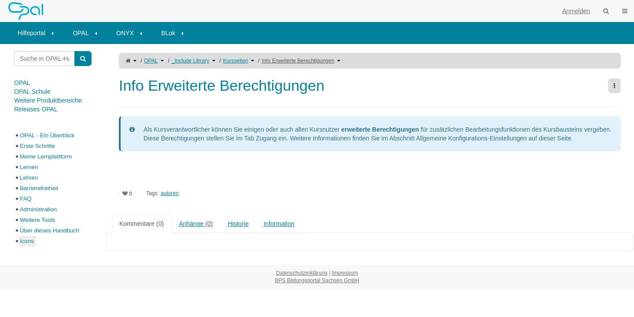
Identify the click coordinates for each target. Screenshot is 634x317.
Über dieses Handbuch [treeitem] (49, 230)
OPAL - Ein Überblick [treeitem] (47, 135)
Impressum (345, 273)
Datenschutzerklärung (302, 273)
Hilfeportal (31, 33)
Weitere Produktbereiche (48, 100)
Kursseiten (235, 61)
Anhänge (196, 223)
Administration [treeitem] (38, 209)
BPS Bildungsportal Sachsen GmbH (317, 280)
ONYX (125, 33)
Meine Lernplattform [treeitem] (46, 156)
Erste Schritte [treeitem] (37, 146)
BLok (168, 33)
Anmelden (576, 11)
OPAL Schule (32, 91)
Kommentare (141, 223)
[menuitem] (38, 33)
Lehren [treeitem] (29, 177)
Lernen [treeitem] (29, 167)
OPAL (80, 33)
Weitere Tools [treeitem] (37, 220)
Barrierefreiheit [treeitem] (39, 188)
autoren (170, 193)
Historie (238, 223)
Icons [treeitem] (27, 241)
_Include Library (190, 61)
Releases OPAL (36, 109)
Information (279, 223)
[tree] (53, 188)
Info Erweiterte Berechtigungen (298, 61)
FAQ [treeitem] (26, 198)
